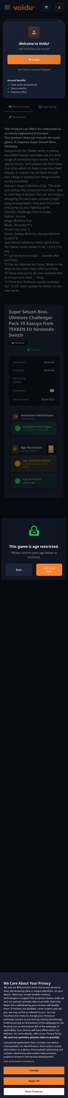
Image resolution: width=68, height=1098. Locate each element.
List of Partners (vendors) (19, 1065)
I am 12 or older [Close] (49, 569)
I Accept (34, 1074)
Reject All (34, 1085)
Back (19, 569)
